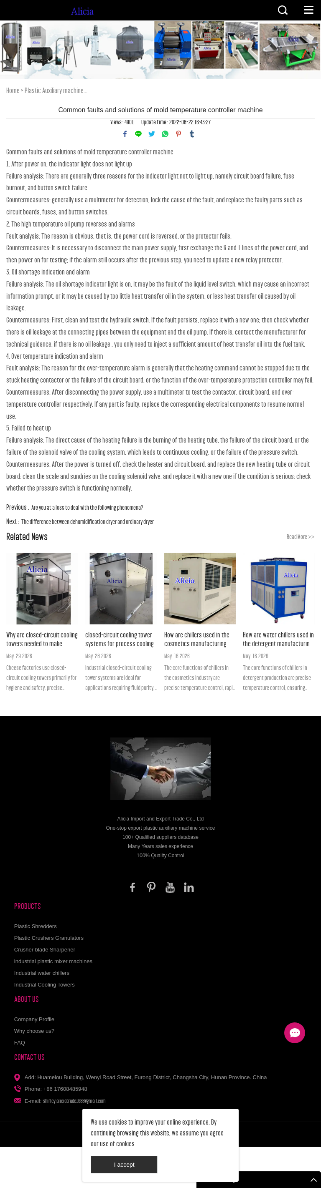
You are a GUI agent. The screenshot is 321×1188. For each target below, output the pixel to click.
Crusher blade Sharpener (44, 949)
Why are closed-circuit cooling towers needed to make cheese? (42, 639)
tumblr (192, 134)
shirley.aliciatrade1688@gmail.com (74, 1100)
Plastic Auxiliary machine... (56, 91)
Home (13, 91)
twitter (152, 134)
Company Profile (34, 1019)
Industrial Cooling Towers (44, 985)
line (138, 134)
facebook (125, 134)
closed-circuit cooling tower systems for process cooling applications (119, 639)
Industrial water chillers (41, 973)
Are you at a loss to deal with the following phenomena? (87, 507)
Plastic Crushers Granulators (49, 938)
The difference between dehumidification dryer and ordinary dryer (87, 521)
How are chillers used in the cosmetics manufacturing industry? (196, 639)
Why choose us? (34, 1031)
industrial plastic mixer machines (53, 961)
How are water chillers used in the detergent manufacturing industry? (278, 639)
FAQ (19, 1043)
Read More (301, 536)
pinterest (178, 134)
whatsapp (165, 134)
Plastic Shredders (35, 926)
